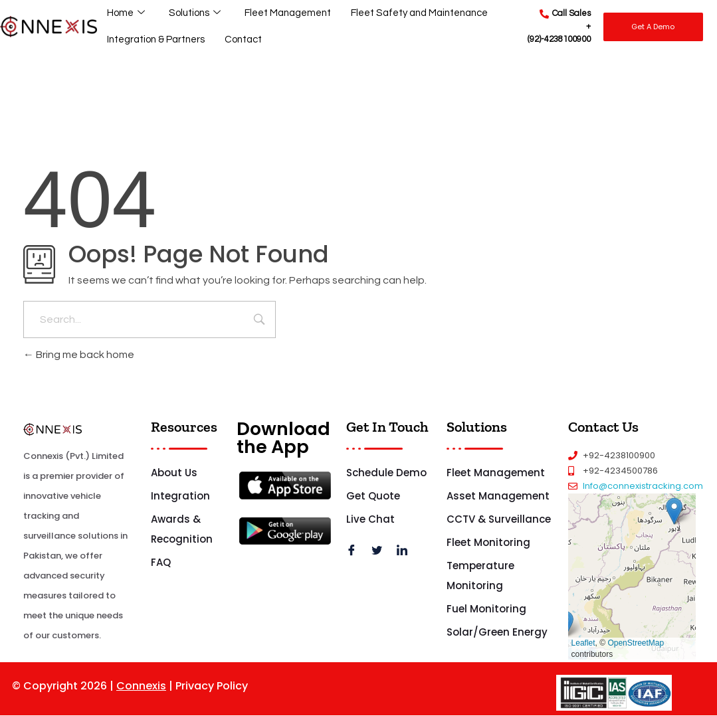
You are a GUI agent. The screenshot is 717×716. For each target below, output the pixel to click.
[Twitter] (381, 551)
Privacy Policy (211, 685)
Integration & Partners (157, 40)
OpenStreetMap (635, 643)
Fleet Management (288, 13)
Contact (245, 40)
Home (126, 13)
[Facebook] (356, 551)
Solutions (195, 13)
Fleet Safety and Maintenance (421, 13)
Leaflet (583, 643)
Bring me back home (78, 354)
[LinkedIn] (407, 551)
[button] (674, 511)
